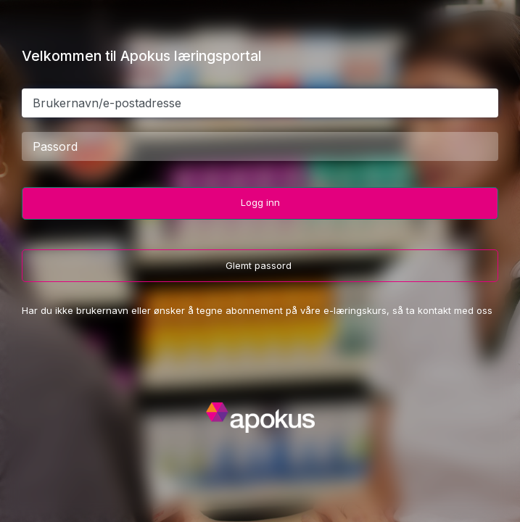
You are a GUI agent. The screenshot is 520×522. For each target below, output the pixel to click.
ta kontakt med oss (449, 310)
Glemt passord (260, 265)
